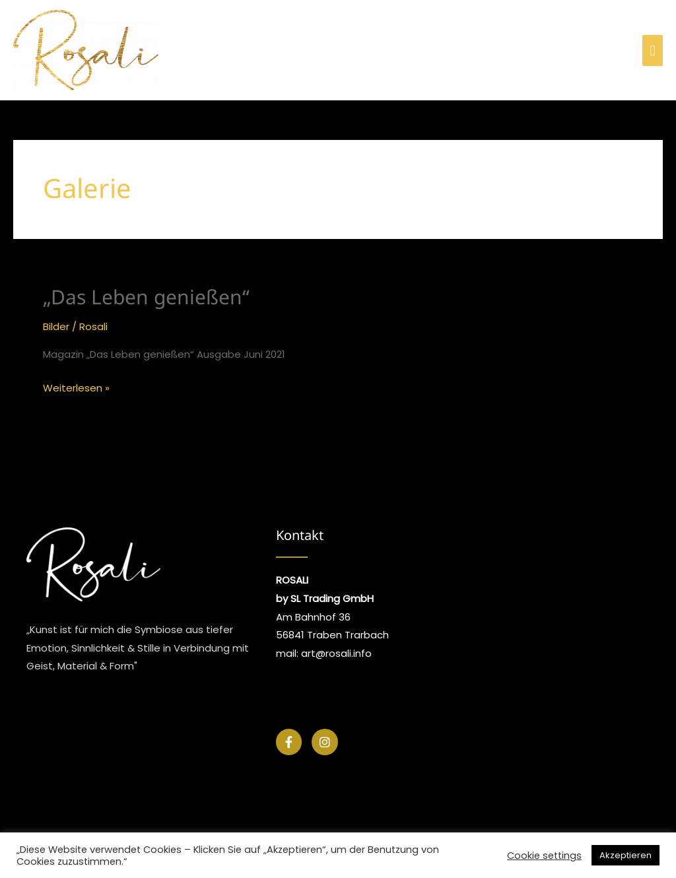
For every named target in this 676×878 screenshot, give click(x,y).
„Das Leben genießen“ (146, 296)
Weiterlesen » (76, 387)
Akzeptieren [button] (625, 855)
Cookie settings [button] (544, 855)
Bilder (56, 326)
